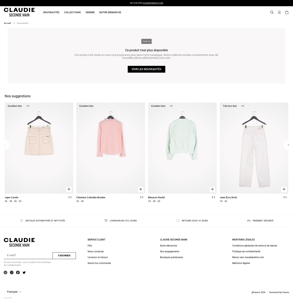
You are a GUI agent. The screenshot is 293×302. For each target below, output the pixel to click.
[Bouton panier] (286, 12)
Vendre (90, 12)
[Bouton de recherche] (272, 12)
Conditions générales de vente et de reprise (254, 245)
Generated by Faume (279, 292)
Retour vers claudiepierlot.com (248, 257)
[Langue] (15, 291)
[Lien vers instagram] (11, 272)
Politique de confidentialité (246, 251)
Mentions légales (241, 263)
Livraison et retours (98, 257)
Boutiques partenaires (171, 257)
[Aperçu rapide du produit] (69, 189)
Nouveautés (51, 12)
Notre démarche (110, 12)
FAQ (90, 245)
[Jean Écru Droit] (254, 153)
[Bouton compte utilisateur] (279, 12)
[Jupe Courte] (39, 153)
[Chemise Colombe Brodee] (110, 153)
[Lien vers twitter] (24, 272)
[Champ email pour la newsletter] (28, 255)
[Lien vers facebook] (17, 272)
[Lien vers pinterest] (5, 272)
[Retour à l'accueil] (14, 12)
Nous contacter (96, 251)
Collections (72, 12)
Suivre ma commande (99, 263)
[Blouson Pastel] (182, 153)
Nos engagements (169, 251)
